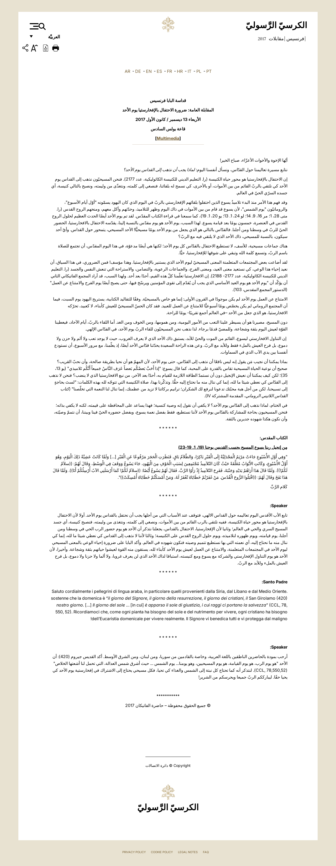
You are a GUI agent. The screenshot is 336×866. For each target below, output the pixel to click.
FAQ (206, 852)
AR (127, 71)
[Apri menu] (33, 26)
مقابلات (276, 39)
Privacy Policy (134, 852)
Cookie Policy (162, 852)
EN (149, 71)
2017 (262, 39)
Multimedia (168, 138)
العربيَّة (48, 39)
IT (189, 71)
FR (169, 71)
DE (138, 71)
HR (180, 71)
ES (159, 71)
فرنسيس (294, 39)
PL (198, 71)
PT (209, 71)
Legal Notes (188, 852)
